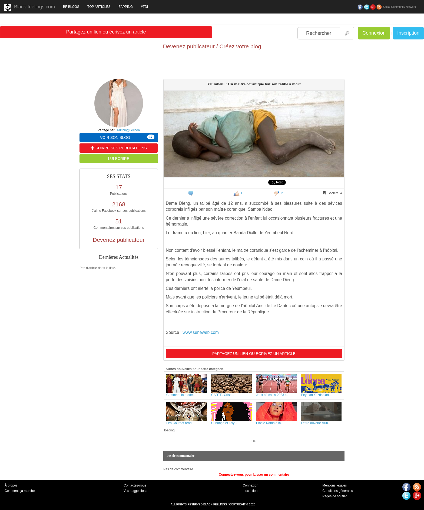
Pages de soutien (334, 496)
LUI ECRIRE (119, 158)
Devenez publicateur (118, 240)
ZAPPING (125, 7)
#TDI (144, 7)
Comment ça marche (20, 491)
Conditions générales (337, 491)
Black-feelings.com (29, 7)
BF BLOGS (71, 7)
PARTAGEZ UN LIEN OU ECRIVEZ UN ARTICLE (254, 353)
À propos (11, 485)
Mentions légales (334, 485)
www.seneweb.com (200, 332)
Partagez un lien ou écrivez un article (106, 32)
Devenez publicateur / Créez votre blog (212, 46)
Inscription (408, 33)
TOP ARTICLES (98, 7)
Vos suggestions (135, 491)
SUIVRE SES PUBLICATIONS (119, 148)
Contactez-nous (135, 485)
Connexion (374, 33)
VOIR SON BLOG (127, 137)
